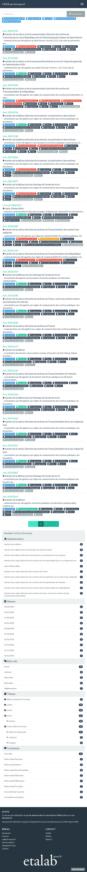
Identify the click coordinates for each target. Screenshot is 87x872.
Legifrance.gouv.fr (9, 839)
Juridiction (44, 737)
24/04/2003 (9, 434)
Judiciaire (30, 52)
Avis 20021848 (10, 295)
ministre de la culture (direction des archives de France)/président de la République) (43, 588)
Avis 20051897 (10, 181)
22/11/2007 (9, 101)
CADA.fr (5, 849)
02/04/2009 (9, 46)
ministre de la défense (43, 544)
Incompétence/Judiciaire (48, 239)
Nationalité (30, 79)
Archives (44, 721)
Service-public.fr (8, 842)
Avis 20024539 (10, 370)
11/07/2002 (9, 335)
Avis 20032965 (10, 496)
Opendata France (9, 845)
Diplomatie (43, 677)
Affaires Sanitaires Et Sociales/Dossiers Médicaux (41, 245)
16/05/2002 (9, 311)
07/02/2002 (9, 284)
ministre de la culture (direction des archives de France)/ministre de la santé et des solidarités (43, 577)
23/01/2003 (9, 407)
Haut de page (78, 869)
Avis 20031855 (10, 445)
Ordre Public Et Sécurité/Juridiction (26, 49)
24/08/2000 (43, 628)
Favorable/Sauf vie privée (27, 509)
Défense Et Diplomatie (44, 732)
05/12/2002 (9, 383)
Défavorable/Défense (12, 103)
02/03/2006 (9, 239)
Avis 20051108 (10, 136)
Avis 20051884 (10, 157)
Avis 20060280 (10, 226)
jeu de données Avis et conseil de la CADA (43, 815)
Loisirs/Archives (70, 46)
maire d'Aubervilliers (43, 566)
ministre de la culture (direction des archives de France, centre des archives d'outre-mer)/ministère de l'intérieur (43, 594)
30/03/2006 (9, 215)
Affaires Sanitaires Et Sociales (43, 699)
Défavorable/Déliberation (27, 101)
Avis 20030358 (10, 394)
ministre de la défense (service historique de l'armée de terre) (43, 550)
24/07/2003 (9, 485)
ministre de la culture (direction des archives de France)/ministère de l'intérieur (43, 582)
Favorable (21, 74)
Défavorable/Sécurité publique (50, 146)
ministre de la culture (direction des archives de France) (43, 571)
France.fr (5, 836)
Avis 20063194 (10, 250)
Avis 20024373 (10, 346)
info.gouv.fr (6, 833)
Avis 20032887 (10, 472)
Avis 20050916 (10, 112)
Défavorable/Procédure (26, 239)
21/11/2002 (9, 359)
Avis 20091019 (10, 30)
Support (49, 839)
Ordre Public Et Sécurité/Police (16, 386)
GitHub (48, 836)
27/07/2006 (9, 260)
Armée (29, 130)
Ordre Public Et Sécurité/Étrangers (17, 76)
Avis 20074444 (10, 85)
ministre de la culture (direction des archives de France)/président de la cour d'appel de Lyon (43, 560)
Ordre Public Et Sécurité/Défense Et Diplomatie (21, 128)
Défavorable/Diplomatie (49, 101)
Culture (56, 46)
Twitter (48, 833)
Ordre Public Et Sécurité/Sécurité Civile (58, 217)
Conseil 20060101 (12, 205)
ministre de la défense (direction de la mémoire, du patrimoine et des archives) (43, 555)
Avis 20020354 (10, 271)
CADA (5, 4)
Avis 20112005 (10, 58)
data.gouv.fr (19, 4)
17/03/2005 (9, 125)
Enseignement (44, 46)
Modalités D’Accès (11, 220)
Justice (7, 49)
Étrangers (44, 743)
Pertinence (76, 14)
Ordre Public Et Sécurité (13, 106)
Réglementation (62, 220)
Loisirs (71, 49)
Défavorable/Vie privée (26, 46)
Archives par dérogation (13, 52)
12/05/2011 (9, 74)
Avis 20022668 (10, 322)
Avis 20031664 (10, 418)
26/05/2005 (9, 170)
